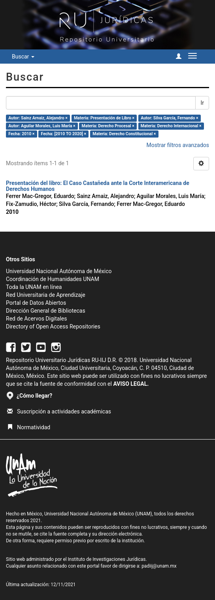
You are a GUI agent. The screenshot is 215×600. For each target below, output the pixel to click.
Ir (202, 103)
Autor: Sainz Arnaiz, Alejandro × (38, 118)
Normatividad (28, 427)
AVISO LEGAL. (131, 384)
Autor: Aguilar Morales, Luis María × (41, 125)
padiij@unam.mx (159, 566)
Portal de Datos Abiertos (36, 303)
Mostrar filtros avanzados (177, 145)
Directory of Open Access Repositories (53, 326)
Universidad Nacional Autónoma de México (59, 271)
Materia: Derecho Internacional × (171, 125)
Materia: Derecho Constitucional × (124, 133)
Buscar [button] (23, 56)
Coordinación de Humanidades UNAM (52, 279)
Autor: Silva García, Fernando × (169, 118)
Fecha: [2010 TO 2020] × (64, 133)
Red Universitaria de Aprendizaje (45, 295)
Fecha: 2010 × (21, 133)
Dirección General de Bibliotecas (45, 311)
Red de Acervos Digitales (36, 318)
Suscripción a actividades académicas (59, 411)
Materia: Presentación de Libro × (104, 118)
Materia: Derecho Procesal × (108, 125)
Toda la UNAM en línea (34, 287)
